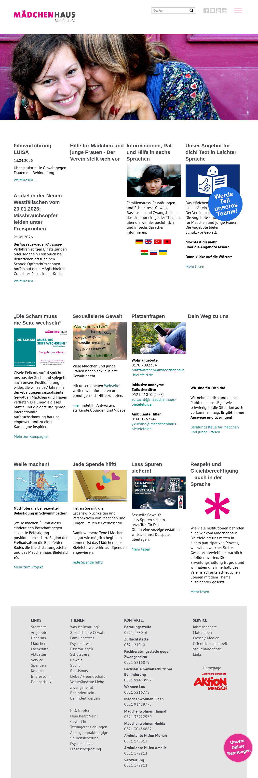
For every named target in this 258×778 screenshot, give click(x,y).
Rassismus (79, 670)
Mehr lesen (195, 266)
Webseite (111, 385)
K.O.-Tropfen (80, 710)
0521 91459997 (138, 680)
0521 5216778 (136, 692)
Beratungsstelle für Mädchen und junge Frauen (214, 429)
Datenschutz (41, 681)
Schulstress (79, 654)
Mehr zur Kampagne (31, 436)
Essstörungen (81, 648)
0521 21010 (134, 644)
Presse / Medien (206, 637)
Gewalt (76, 659)
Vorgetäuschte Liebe (87, 681)
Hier (77, 405)
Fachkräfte (39, 648)
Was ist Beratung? (85, 626)
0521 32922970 (138, 716)
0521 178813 (135, 741)
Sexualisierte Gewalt (87, 632)
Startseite (39, 626)
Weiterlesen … (25, 179)
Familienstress (82, 637)
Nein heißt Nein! (84, 716)
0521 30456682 (138, 728)
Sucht (75, 665)
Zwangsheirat (81, 687)
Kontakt (37, 670)
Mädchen (38, 643)
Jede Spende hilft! (88, 562)
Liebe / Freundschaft (87, 676)
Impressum (40, 676)
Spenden (38, 665)
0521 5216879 (136, 662)
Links (197, 654)
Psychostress (80, 643)
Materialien (202, 632)
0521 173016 (135, 632)
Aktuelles (39, 654)
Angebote (39, 632)
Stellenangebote (207, 648)
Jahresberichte (205, 626)
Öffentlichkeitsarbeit (210, 643)
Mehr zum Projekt (28, 567)
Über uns (38, 637)
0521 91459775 (138, 704)
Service (37, 659)
